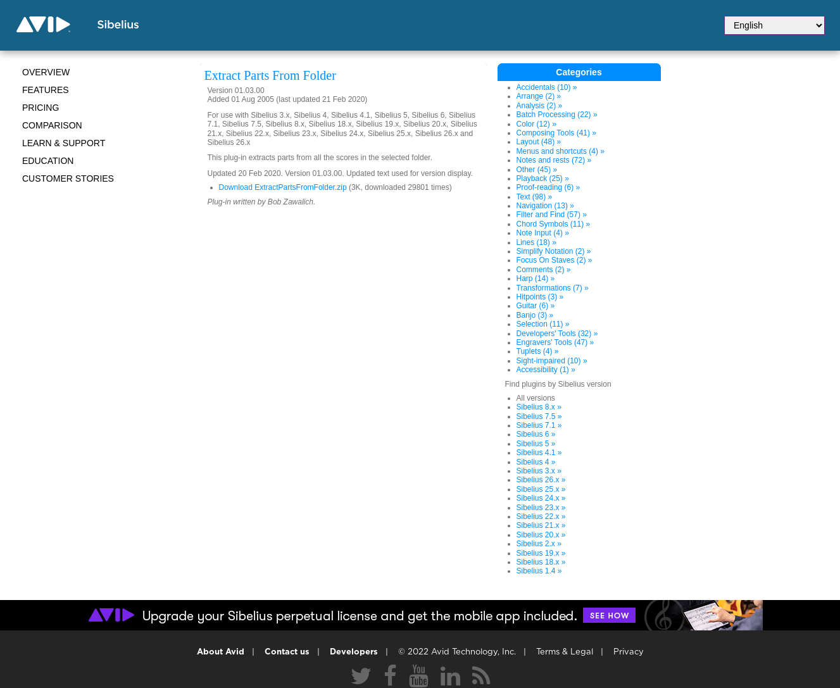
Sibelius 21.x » (541, 525)
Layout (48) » (539, 141)
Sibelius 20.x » (541, 534)
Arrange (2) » (539, 96)
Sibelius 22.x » (541, 516)
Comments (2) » (544, 269)
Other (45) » (537, 169)
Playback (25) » (543, 178)
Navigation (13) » (545, 205)
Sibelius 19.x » (541, 553)
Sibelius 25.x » (541, 489)
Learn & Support (63, 143)
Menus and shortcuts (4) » (561, 151)
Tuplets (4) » (538, 351)
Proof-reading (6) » (548, 187)
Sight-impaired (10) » (552, 360)
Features (45, 90)
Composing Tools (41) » (557, 132)
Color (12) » (536, 124)
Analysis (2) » (540, 105)
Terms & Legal (564, 652)
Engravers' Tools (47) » (555, 342)
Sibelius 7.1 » (539, 425)
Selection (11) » (543, 324)
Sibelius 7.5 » (539, 416)
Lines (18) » (536, 242)
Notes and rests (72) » (554, 160)
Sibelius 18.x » (541, 562)
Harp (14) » (536, 278)
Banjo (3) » (535, 315)
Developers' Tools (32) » (557, 333)
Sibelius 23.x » (541, 507)
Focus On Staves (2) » (554, 260)
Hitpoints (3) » (540, 296)
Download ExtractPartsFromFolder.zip (283, 187)
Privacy (628, 652)
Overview (46, 72)
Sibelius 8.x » (539, 407)
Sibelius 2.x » (539, 543)
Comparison (52, 125)
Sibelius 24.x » (541, 498)
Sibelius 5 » (536, 443)
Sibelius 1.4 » (539, 570)
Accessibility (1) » (546, 369)
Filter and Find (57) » (552, 214)
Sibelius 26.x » (541, 479)
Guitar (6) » (536, 305)
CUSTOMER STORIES (68, 178)
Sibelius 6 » (536, 434)
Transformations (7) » (553, 288)
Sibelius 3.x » (539, 470)
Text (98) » (535, 196)
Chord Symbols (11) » (554, 224)
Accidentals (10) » (547, 87)
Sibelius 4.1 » (539, 452)
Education (47, 161)
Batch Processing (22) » (557, 114)
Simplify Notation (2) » (554, 251)
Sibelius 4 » (536, 462)
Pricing (40, 108)
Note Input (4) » (543, 232)
